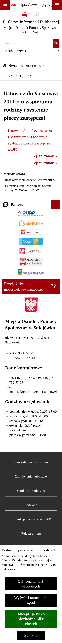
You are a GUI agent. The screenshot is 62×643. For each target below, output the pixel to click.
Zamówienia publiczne (31, 476)
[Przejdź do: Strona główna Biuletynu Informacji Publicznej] (4, 66)
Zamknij (31, 635)
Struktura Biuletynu (31, 491)
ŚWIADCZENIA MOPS (25, 66)
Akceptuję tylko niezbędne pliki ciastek (31, 619)
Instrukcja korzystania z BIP (31, 519)
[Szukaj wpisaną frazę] (56, 43)
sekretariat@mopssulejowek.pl (39, 392)
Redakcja (31, 505)
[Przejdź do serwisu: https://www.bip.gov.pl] (31, 4)
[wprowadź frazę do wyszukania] (28, 43)
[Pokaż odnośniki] (5, 5)
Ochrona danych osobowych (31, 584)
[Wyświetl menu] (57, 5)
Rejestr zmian (31, 533)
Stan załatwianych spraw (31, 462)
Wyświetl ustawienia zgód (31, 600)
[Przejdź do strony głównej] (31, 24)
